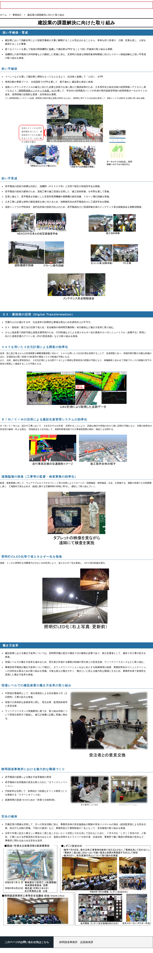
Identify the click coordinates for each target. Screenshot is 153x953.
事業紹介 (17, 15)
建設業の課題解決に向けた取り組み (45, 15)
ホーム (3, 15)
